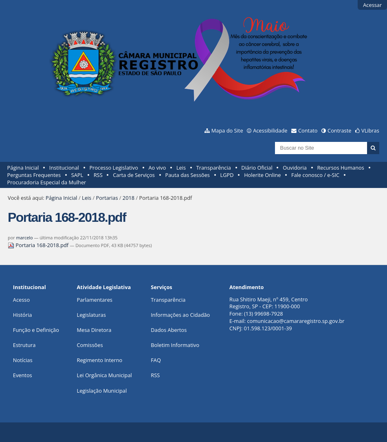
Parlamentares (94, 299)
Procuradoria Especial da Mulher (46, 182)
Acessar (372, 5)
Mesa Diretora (94, 330)
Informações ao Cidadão (180, 314)
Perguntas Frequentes (34, 175)
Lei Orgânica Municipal (104, 375)
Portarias (107, 197)
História (22, 314)
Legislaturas (91, 314)
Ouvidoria (295, 167)
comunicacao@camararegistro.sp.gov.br (295, 321)
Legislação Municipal (102, 390)
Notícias (23, 360)
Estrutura (24, 345)
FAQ (156, 360)
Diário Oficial (256, 167)
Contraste (339, 130)
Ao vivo (157, 167)
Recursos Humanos (340, 167)
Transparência (213, 167)
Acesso (21, 299)
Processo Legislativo (113, 167)
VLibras (370, 130)
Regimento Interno (100, 360)
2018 (128, 197)
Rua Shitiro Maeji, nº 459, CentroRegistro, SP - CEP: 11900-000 (268, 303)
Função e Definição (36, 330)
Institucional (64, 167)
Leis (181, 167)
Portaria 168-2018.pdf (39, 245)
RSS (98, 175)
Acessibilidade (270, 130)
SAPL (77, 175)
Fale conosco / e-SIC (315, 175)
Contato (308, 130)
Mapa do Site (227, 130)
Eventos (22, 375)
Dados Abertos (169, 330)
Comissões (90, 345)
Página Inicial (23, 167)
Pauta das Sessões (187, 175)
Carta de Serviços (134, 175)
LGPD (227, 175)
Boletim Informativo (175, 345)
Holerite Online (262, 175)
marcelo (24, 237)
